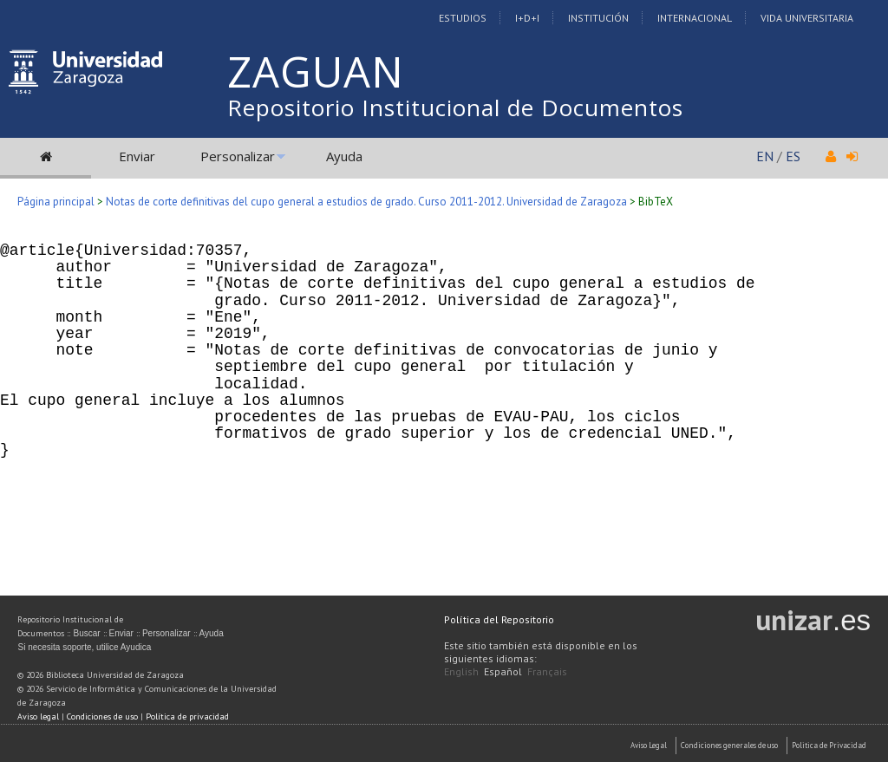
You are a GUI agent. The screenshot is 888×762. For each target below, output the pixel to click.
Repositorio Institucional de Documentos (455, 107)
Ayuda (344, 156)
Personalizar (237, 156)
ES (793, 156)
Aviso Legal (648, 745)
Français (547, 671)
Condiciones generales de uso (729, 745)
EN (765, 156)
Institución (598, 17)
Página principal (56, 201)
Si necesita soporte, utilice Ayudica (84, 647)
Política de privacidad (187, 716)
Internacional (694, 17)
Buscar (86, 633)
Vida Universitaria (807, 17)
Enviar (137, 156)
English (461, 671)
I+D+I (527, 17)
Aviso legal (38, 716)
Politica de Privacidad (829, 745)
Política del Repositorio (499, 619)
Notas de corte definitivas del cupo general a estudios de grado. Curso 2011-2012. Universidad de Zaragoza (366, 201)
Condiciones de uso (102, 716)
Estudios (462, 17)
